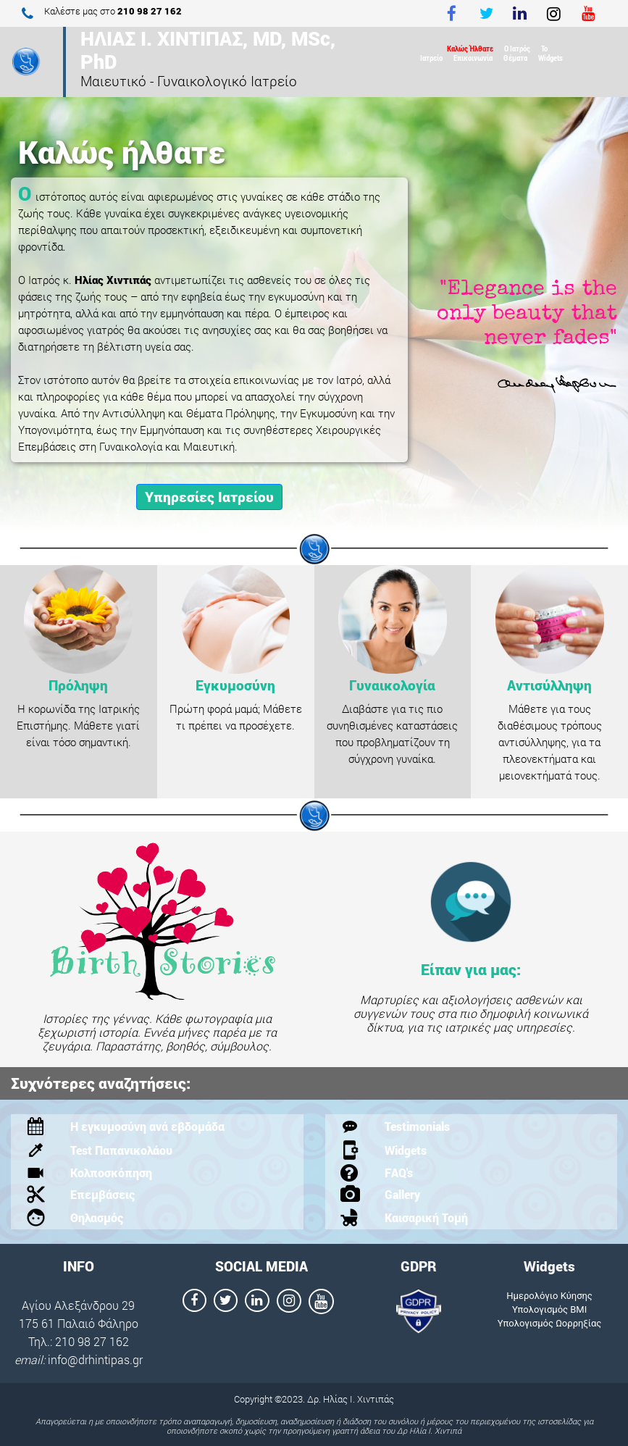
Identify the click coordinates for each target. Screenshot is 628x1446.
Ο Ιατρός (517, 48)
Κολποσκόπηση (111, 1172)
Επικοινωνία (473, 57)
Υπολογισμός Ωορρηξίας (549, 1323)
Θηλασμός (96, 1217)
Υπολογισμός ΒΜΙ (549, 1309)
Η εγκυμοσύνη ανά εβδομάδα (147, 1126)
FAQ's (399, 1172)
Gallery (402, 1194)
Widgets (550, 57)
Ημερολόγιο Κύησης (549, 1295)
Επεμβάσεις (102, 1194)
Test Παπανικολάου (121, 1150)
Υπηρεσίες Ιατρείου (209, 497)
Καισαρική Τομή (426, 1217)
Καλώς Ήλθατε (470, 48)
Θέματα (515, 57)
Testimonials (417, 1126)
